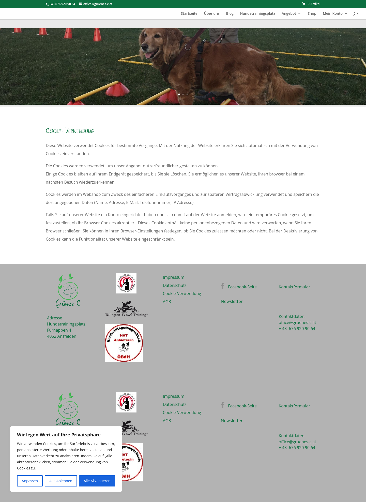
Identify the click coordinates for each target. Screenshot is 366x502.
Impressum (173, 277)
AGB (167, 301)
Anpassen (30, 480)
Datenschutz (175, 285)
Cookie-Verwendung (182, 293)
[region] (66, 459)
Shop (312, 14)
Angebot (289, 14)
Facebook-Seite (242, 287)
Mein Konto (333, 14)
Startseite (189, 14)
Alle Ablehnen (60, 480)
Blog (230, 14)
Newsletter (232, 301)
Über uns (211, 14)
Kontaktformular (294, 287)
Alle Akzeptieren (97, 480)
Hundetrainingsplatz (257, 14)
